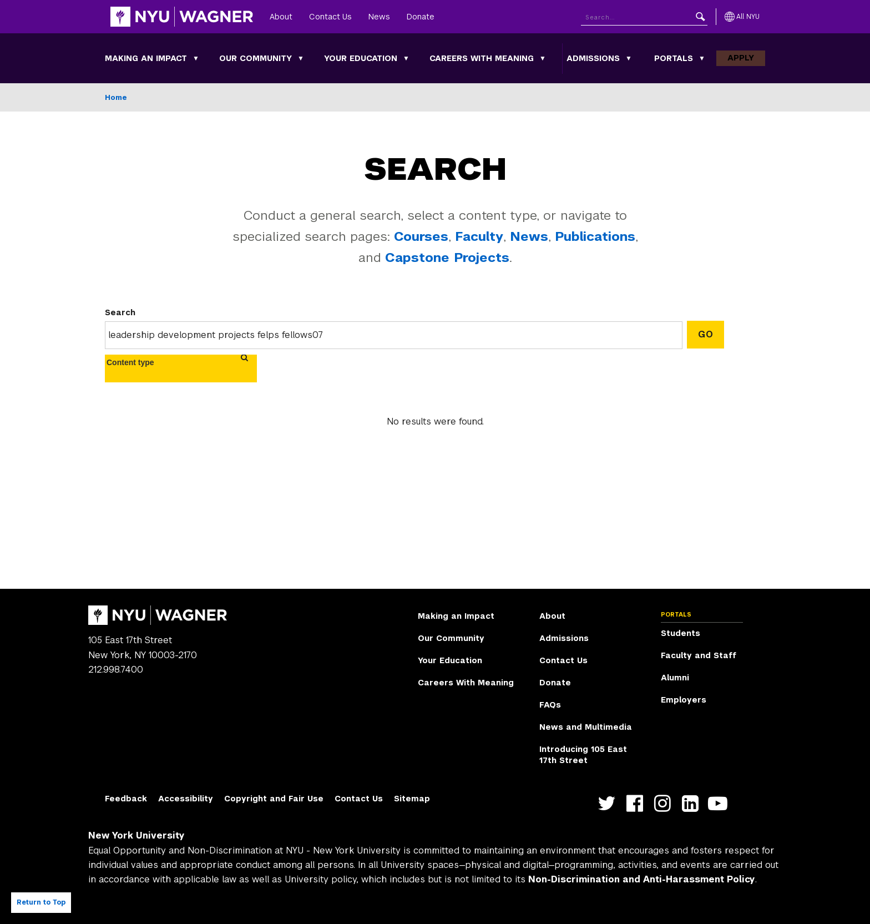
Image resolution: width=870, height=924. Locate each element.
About (281, 17)
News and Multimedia (585, 727)
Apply (740, 58)
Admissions (593, 58)
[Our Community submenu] (301, 58)
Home (116, 97)
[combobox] (137, 363)
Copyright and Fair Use (273, 799)
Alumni (675, 678)
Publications (595, 236)
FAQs (550, 705)
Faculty (479, 236)
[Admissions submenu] (629, 58)
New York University (136, 835)
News (379, 17)
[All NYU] (742, 16)
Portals (673, 58)
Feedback (126, 799)
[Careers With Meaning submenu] (543, 58)
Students (680, 633)
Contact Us (330, 17)
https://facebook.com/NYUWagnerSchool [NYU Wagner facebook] (637, 803)
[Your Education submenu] (406, 58)
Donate (420, 17)
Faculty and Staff (698, 655)
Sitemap (412, 799)
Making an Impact (146, 58)
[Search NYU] (644, 17)
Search (120, 312)
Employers (683, 700)
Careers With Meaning (481, 58)
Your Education (360, 58)
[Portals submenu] (702, 58)
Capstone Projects (447, 257)
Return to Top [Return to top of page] (41, 902)
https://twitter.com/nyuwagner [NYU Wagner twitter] (609, 803)
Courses (421, 236)
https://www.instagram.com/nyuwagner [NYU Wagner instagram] (665, 803)
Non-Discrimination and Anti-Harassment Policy (641, 879)
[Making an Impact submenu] (196, 58)
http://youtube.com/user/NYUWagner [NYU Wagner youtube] (720, 803)
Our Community (255, 58)
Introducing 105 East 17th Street (583, 754)
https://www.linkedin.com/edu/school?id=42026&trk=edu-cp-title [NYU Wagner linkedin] (692, 803)
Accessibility (185, 799)
